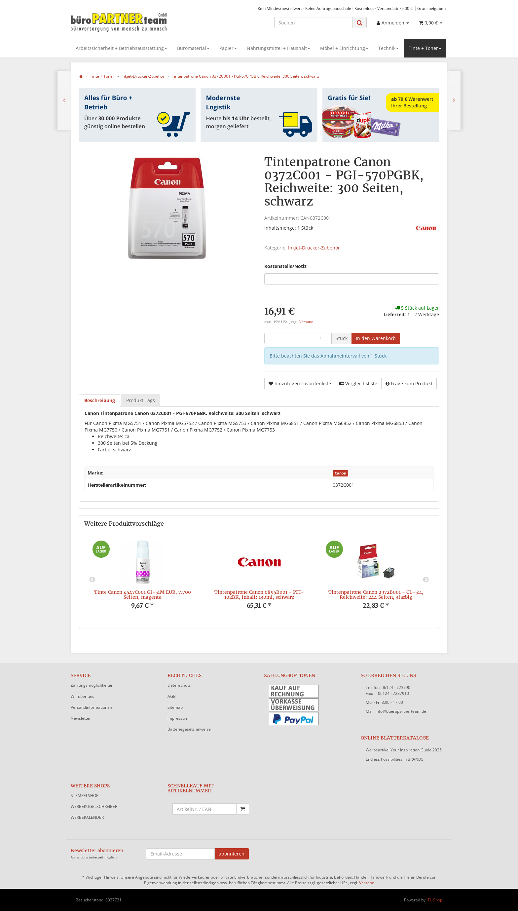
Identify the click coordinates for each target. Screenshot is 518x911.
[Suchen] (313, 22)
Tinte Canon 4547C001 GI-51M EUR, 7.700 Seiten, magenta (142, 594)
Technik (388, 48)
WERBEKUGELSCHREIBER (94, 806)
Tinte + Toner (425, 48)
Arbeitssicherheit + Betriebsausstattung (121, 48)
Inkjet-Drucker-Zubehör (314, 248)
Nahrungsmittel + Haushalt (278, 48)
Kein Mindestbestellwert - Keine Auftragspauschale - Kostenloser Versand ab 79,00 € (335, 8)
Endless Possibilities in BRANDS (395, 759)
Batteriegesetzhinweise (189, 729)
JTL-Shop (434, 900)
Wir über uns (82, 696)
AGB (171, 696)
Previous (92, 580)
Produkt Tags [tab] (140, 400)
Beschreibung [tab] (99, 400)
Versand (306, 322)
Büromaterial (193, 48)
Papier (228, 48)
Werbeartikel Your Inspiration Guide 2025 (404, 750)
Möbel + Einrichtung (344, 48)
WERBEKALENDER (87, 817)
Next (426, 580)
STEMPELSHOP (84, 795)
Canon (340, 473)
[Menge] (297, 338)
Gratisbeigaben (431, 8)
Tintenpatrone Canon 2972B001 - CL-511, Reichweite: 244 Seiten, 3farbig (376, 594)
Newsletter (81, 718)
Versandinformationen (91, 707)
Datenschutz (179, 685)
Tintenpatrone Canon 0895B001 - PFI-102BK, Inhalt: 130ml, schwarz (259, 594)
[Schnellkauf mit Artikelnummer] (204, 809)
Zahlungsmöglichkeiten (92, 685)
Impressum (177, 718)
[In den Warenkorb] (376, 338)
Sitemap (175, 707)
